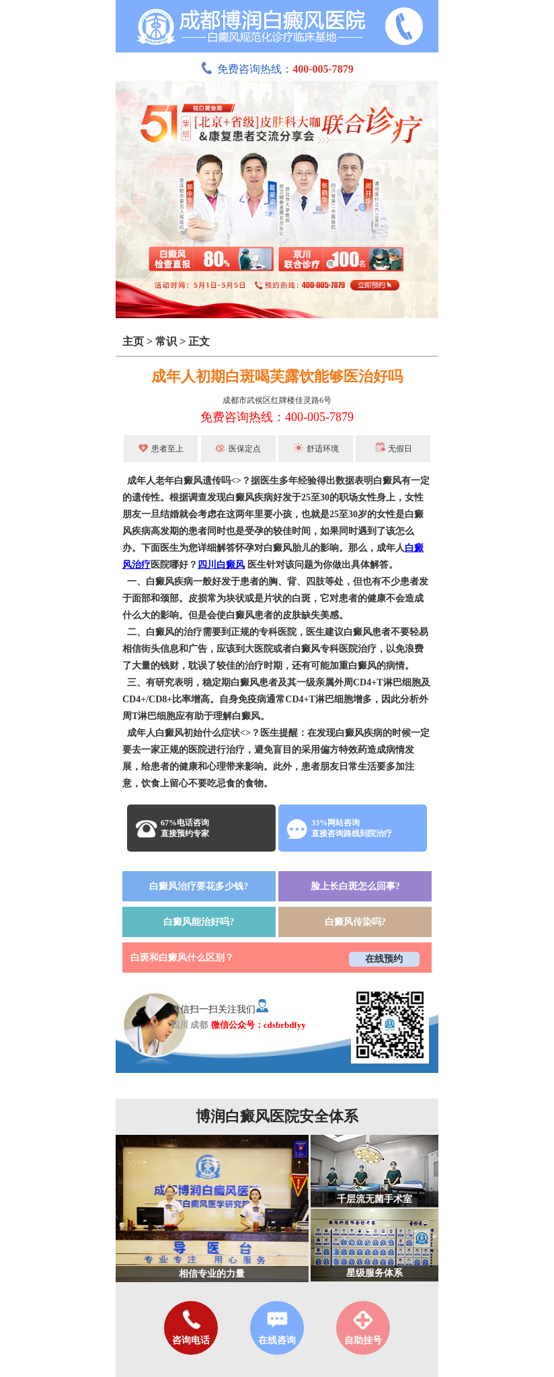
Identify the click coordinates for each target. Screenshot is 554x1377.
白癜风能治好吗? (198, 922)
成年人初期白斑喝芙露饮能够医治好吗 (277, 376)
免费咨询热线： (277, 69)
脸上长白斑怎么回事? (355, 886)
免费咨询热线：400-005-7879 (277, 417)
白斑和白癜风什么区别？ (182, 958)
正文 (199, 341)
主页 (133, 341)
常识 (166, 341)
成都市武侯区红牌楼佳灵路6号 (277, 400)
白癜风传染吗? (355, 922)
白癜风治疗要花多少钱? (198, 886)
